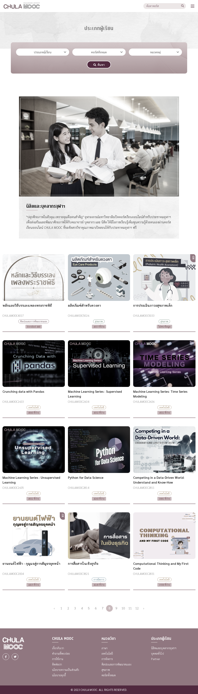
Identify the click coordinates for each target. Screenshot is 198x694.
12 (137, 608)
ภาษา (105, 648)
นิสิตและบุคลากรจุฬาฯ (164, 648)
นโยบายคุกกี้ (59, 675)
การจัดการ (107, 659)
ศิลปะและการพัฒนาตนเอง (116, 664)
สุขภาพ (106, 669)
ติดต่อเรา (57, 664)
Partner (155, 659)
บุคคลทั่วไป (157, 653)
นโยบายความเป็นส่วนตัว (65, 669)
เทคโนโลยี (107, 653)
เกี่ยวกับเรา (58, 648)
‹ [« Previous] (54, 608)
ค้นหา (99, 64)
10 (123, 608)
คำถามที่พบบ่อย (61, 653)
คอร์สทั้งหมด (109, 675)
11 (130, 608)
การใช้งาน (57, 659)
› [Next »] (143, 608)
